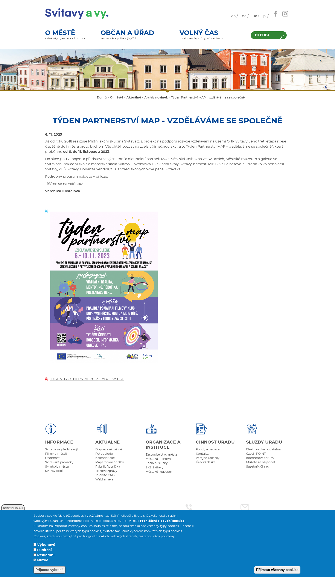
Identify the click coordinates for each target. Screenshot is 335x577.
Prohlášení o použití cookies (162, 525)
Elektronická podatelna (263, 449)
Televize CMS (105, 475)
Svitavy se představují (61, 449)
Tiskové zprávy (106, 471)
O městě (62, 33)
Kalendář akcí (105, 458)
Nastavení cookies (13, 513)
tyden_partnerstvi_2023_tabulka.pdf (87, 379)
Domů (102, 97)
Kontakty (203, 453)
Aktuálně (133, 97)
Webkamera (104, 479)
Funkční (44, 554)
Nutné (42, 564)
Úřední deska (205, 462)
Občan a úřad (129, 33)
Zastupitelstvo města (161, 454)
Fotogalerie (104, 453)
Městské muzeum (159, 471)
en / (234, 16)
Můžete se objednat (260, 462)
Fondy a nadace (207, 449)
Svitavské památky (59, 462)
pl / (265, 16)
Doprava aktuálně (108, 449)
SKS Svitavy (154, 467)
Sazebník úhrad (257, 466)
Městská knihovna (159, 458)
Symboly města (57, 466)
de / (245, 16)
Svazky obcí (54, 471)
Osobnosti (53, 458)
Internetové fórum (260, 458)
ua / (256, 16)
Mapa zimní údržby (109, 462)
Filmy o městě (56, 453)
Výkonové (46, 549)
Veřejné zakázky (207, 458)
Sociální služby (157, 463)
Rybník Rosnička (107, 466)
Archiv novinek (156, 97)
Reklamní (46, 559)
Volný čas (199, 33)
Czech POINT (256, 453)
